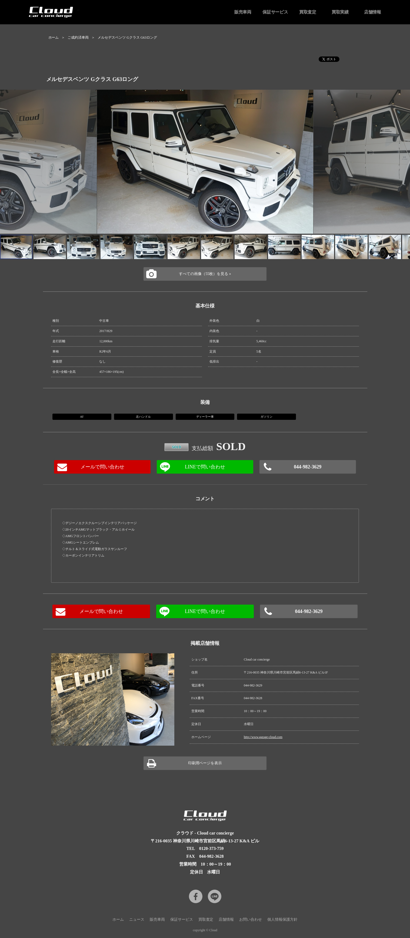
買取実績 (340, 12)
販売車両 (243, 12)
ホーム (53, 37)
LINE (214, 896)
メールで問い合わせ (102, 467)
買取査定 (307, 12)
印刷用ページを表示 (205, 763)
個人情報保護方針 (282, 919)
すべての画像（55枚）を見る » (205, 274)
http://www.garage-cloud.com (263, 737)
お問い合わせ (250, 919)
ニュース (136, 919)
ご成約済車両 (78, 37)
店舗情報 (372, 12)
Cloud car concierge (51, 12)
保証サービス (275, 12)
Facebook (195, 896)
